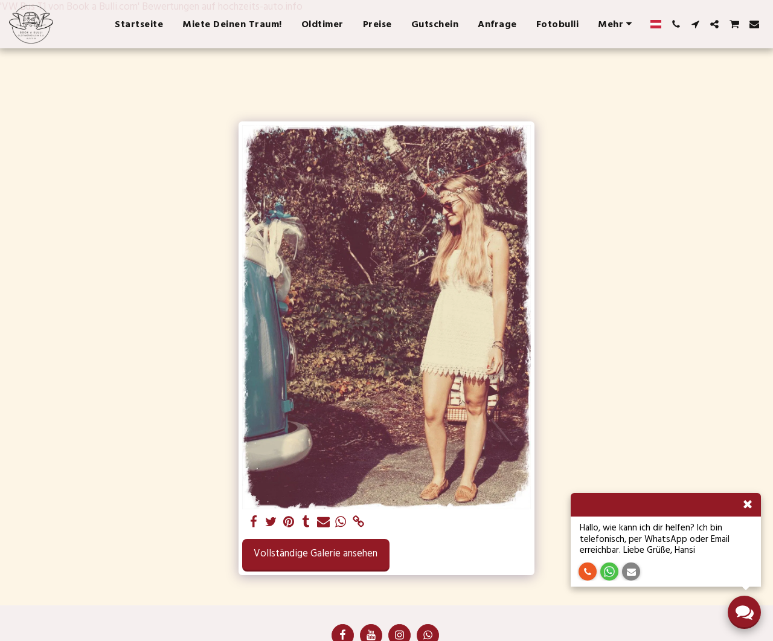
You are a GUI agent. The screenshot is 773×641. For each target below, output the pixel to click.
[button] (676, 24)
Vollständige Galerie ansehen (315, 554)
